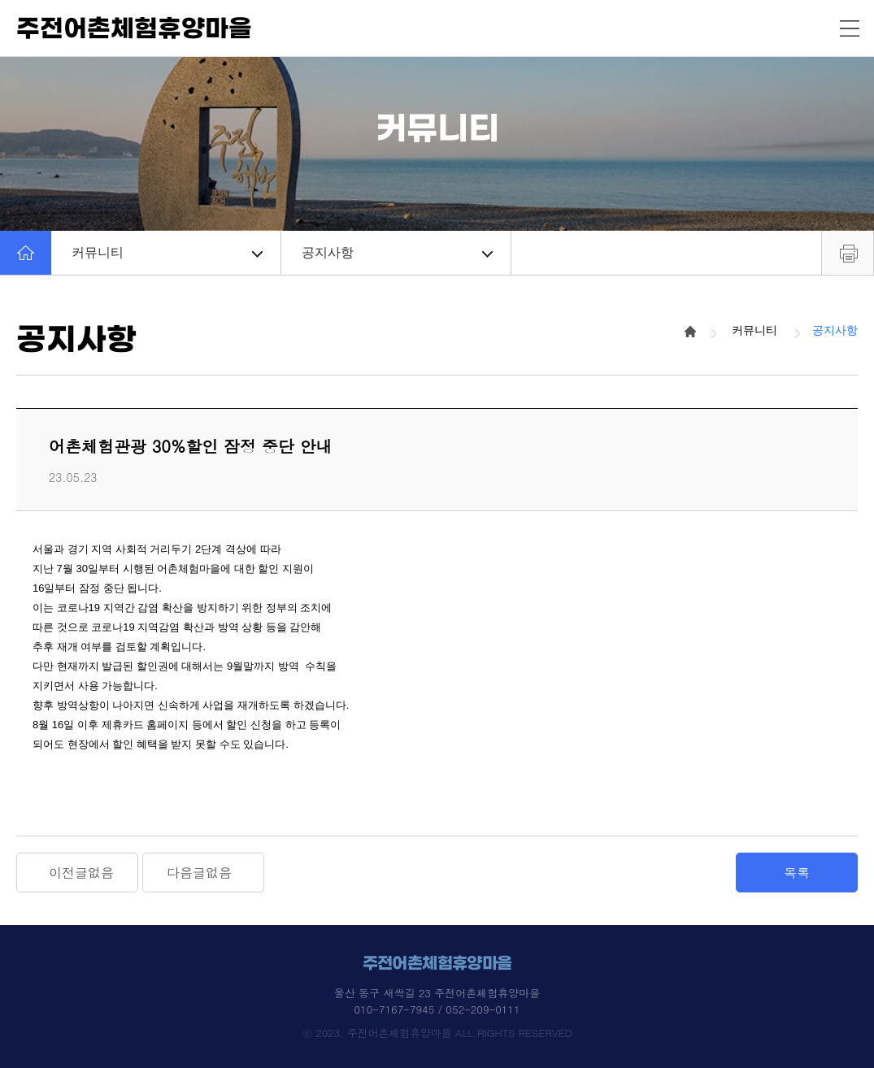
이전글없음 (81, 872)
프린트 (847, 253)
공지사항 (397, 252)
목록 (797, 872)
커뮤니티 (167, 252)
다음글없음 (199, 872)
